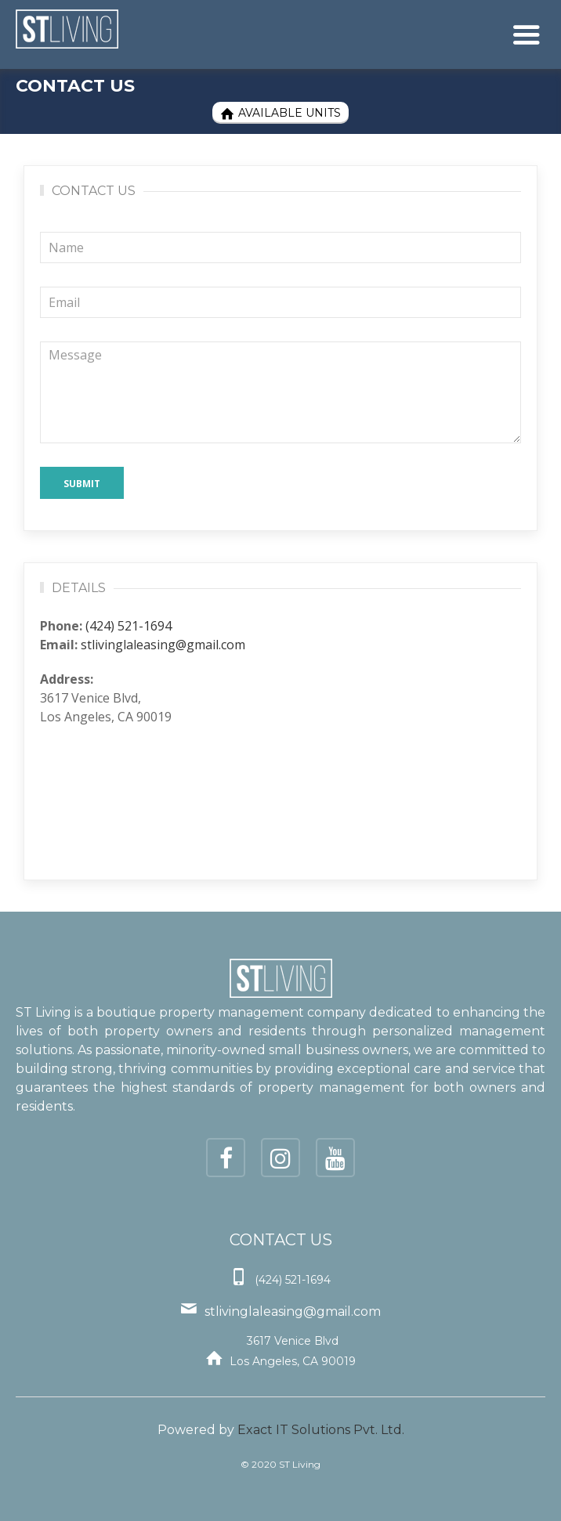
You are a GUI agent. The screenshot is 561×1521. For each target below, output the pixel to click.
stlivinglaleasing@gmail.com (163, 644)
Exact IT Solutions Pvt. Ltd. (320, 1429)
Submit (81, 483)
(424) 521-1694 (128, 625)
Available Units (280, 113)
